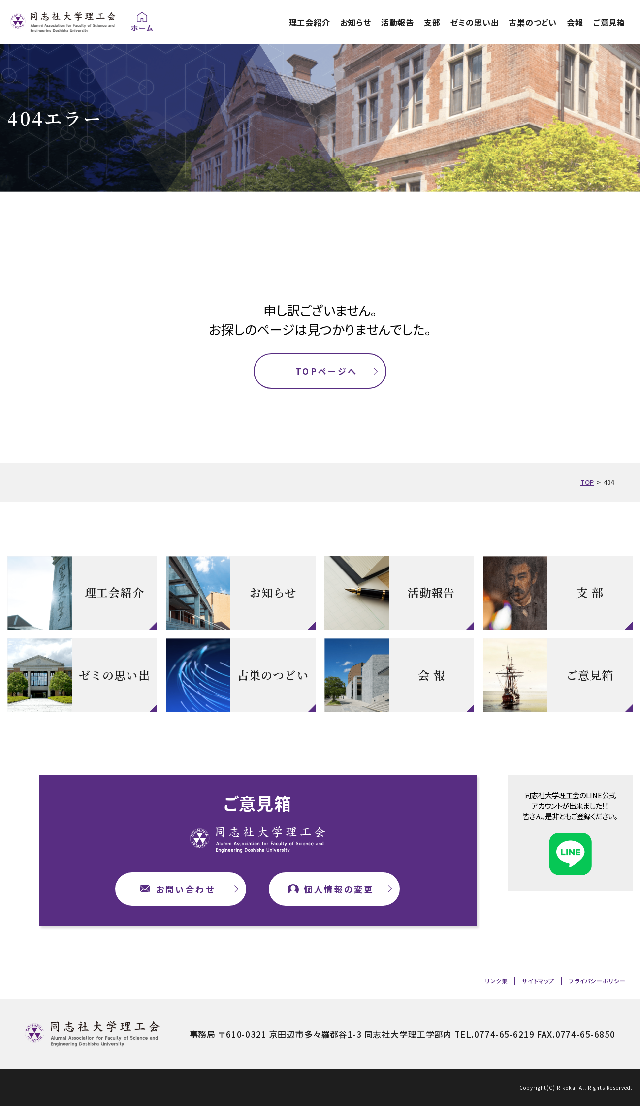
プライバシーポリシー (597, 981)
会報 (575, 22)
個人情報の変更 (339, 889)
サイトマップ (538, 981)
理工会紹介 (309, 22)
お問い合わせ (185, 889)
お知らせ (355, 22)
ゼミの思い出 (474, 22)
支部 (432, 22)
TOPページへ (326, 371)
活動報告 (397, 22)
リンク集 (496, 981)
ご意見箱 (609, 22)
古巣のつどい (533, 22)
